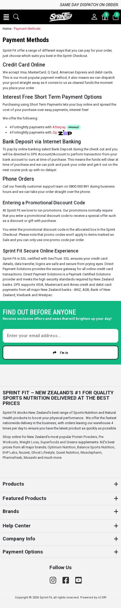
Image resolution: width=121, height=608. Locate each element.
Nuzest (24, 452)
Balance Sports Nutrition (95, 447)
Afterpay (66, 127)
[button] (6, 17)
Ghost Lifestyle (43, 452)
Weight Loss (29, 442)
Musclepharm (91, 452)
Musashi (30, 458)
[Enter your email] (61, 336)
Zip (62, 132)
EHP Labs (10, 452)
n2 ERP (102, 597)
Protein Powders (84, 437)
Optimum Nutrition (62, 447)
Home (7, 29)
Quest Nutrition (67, 452)
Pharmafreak (12, 458)
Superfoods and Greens (58, 442)
